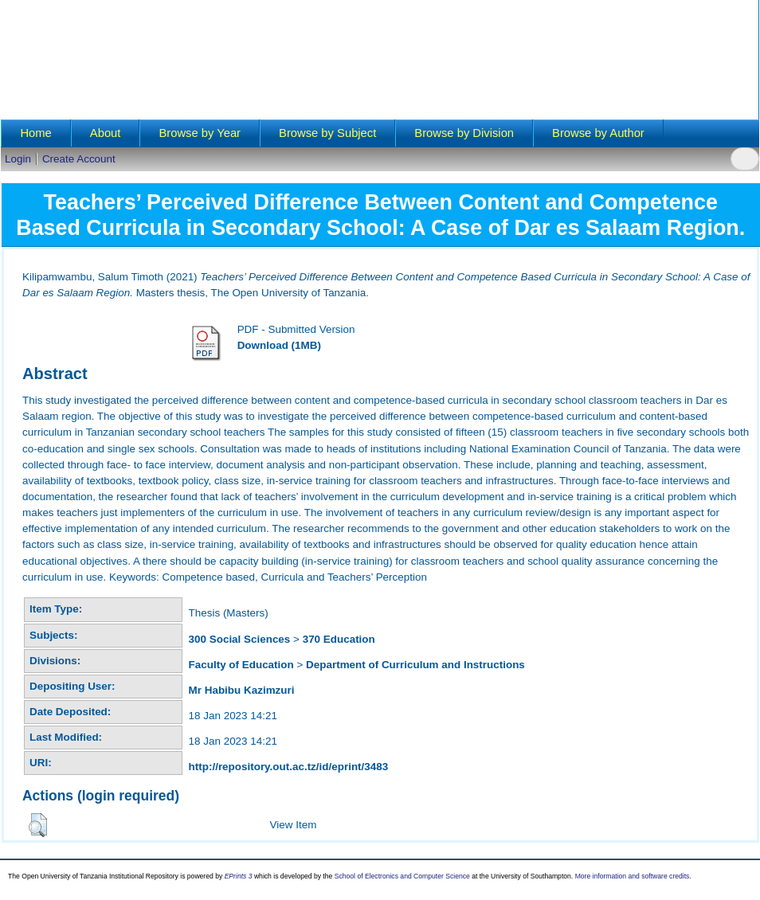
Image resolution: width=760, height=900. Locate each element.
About (105, 133)
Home (35, 133)
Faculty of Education (241, 665)
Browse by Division (464, 133)
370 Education (339, 639)
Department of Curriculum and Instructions (415, 665)
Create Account (79, 159)
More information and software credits (632, 876)
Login (18, 159)
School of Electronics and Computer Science (402, 876)
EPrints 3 (239, 876)
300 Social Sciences (240, 639)
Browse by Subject (327, 133)
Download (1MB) (279, 345)
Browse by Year (200, 133)
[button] (38, 825)
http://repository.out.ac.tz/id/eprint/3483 (289, 767)
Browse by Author (598, 133)
